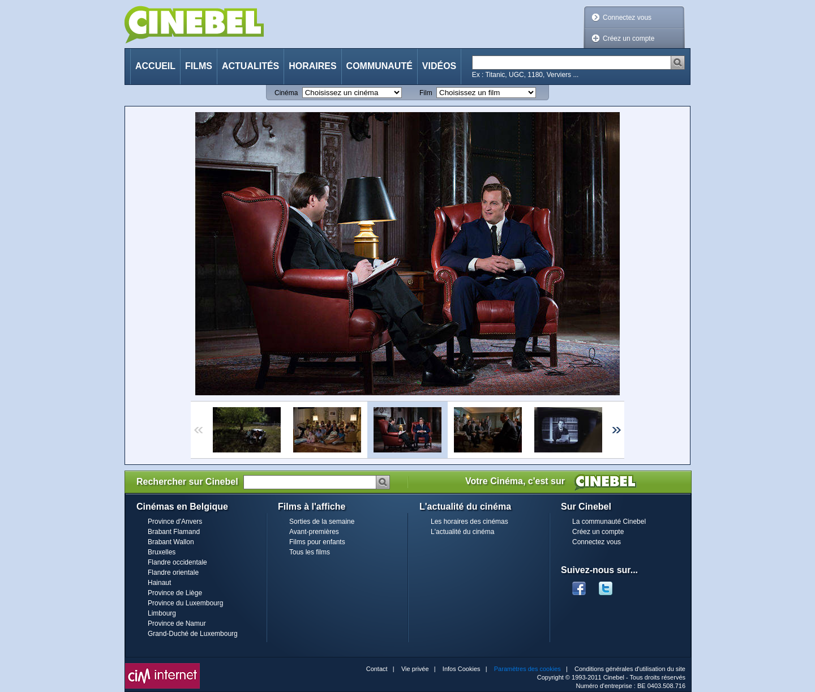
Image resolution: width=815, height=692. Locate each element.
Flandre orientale (173, 572)
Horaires (312, 66)
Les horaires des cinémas (469, 522)
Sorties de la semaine (321, 522)
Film (425, 93)
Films (198, 66)
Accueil (155, 66)
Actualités (250, 66)
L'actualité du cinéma (462, 532)
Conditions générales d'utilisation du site (629, 668)
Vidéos (439, 66)
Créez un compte (628, 38)
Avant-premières (314, 532)
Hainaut (159, 583)
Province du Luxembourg (185, 603)
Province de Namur (177, 623)
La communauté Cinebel (609, 522)
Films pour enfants (317, 542)
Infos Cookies (462, 668)
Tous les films (309, 552)
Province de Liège (175, 593)
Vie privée (415, 668)
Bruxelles (161, 552)
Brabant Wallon (171, 542)
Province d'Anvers (175, 522)
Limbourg (162, 613)
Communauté (379, 66)
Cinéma (286, 93)
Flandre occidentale (177, 562)
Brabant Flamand (174, 532)
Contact (377, 668)
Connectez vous (627, 18)
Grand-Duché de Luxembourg (193, 634)
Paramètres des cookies (527, 668)
